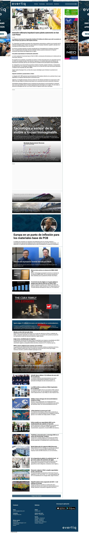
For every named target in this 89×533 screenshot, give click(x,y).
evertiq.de (45, 0)
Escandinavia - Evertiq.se (40, 521)
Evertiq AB (18, 4)
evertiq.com (39, 0)
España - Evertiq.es (39, 519)
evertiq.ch (34, 0)
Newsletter (56, 3)
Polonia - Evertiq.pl (39, 520)
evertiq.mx (65, 0)
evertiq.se (76, 0)
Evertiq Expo (42, 3)
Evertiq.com (37, 511)
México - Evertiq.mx (39, 514)
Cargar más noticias (37, 497)
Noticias (36, 3)
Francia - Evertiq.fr (39, 523)
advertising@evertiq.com (19, 511)
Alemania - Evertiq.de (40, 518)
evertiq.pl (71, 0)
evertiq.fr (60, 0)
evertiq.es (50, 0)
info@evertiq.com (17, 514)
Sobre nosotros (49, 3)
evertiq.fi (55, 0)
